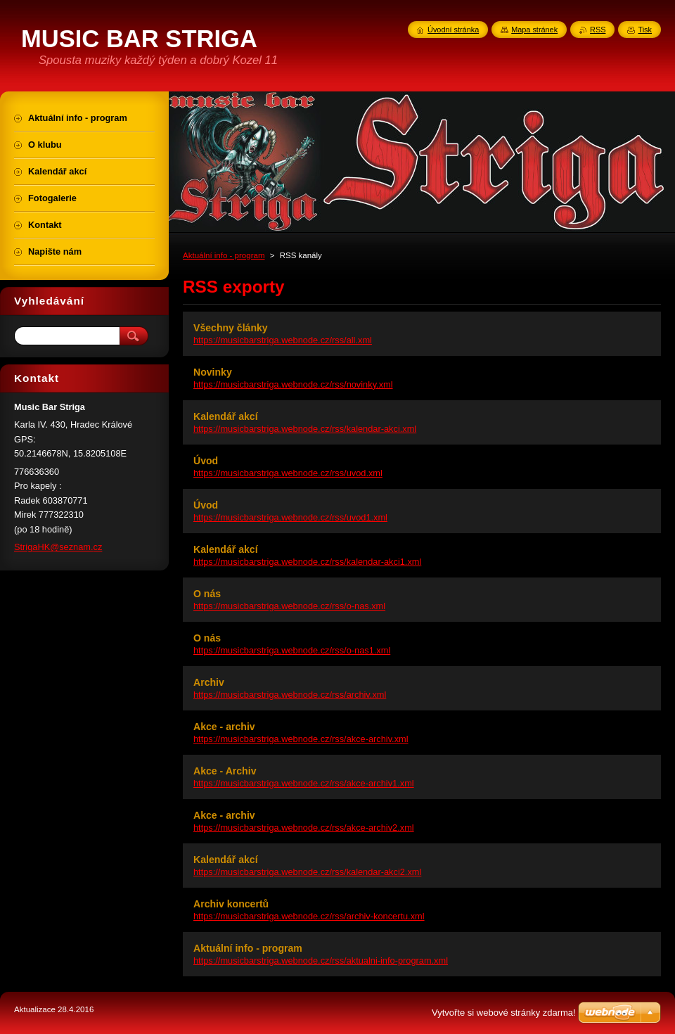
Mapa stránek (534, 29)
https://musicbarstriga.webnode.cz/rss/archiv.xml (289, 694)
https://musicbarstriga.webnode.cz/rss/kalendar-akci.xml (304, 428)
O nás (207, 593)
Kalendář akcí (225, 416)
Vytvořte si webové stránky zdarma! (504, 1012)
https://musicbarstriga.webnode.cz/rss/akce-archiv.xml (301, 739)
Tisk (645, 29)
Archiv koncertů (231, 903)
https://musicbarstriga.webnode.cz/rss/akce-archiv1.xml (303, 783)
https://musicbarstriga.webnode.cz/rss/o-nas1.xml (291, 650)
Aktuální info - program (224, 255)
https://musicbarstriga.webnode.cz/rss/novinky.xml (293, 384)
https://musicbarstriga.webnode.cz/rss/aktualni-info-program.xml (320, 960)
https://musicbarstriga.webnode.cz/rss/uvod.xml (287, 473)
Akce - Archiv (224, 771)
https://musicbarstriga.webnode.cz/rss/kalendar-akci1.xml (307, 561)
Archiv (208, 682)
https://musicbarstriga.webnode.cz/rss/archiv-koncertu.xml (309, 916)
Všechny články (230, 327)
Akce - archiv (224, 726)
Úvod (205, 460)
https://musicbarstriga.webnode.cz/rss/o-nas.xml (289, 606)
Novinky (212, 372)
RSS (597, 29)
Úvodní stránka (453, 29)
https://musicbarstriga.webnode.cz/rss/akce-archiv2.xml (303, 827)
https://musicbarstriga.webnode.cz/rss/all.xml (282, 340)
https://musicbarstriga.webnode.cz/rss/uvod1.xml (290, 517)
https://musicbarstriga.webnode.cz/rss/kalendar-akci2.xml (307, 872)
